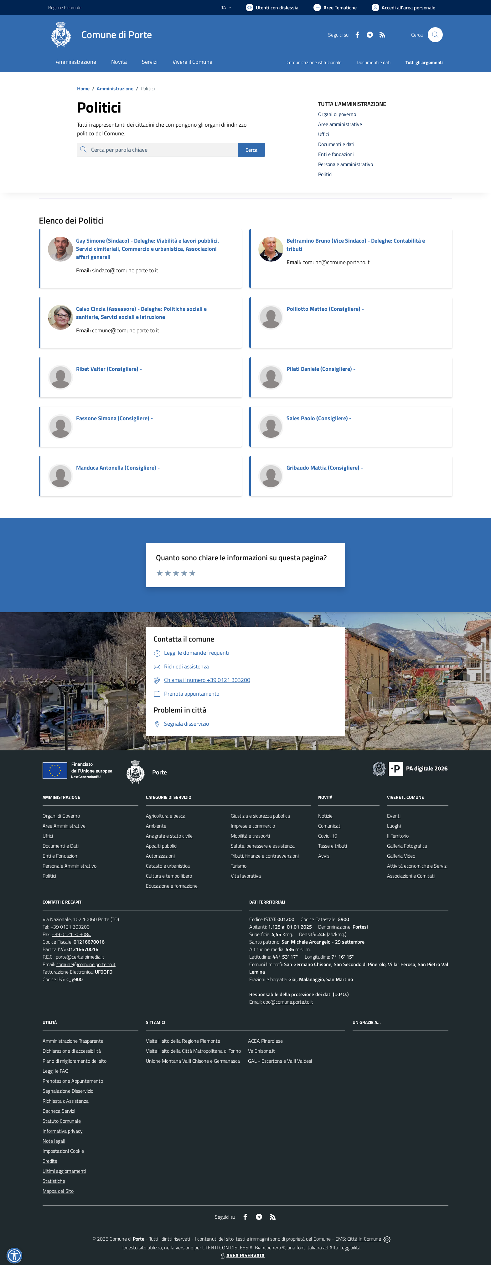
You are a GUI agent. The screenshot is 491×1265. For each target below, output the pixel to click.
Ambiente (156, 825)
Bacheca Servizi (59, 1111)
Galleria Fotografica (407, 845)
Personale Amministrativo (69, 865)
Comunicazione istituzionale (314, 62)
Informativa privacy (63, 1131)
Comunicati (329, 825)
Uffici (48, 835)
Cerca (251, 150)
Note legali (54, 1141)
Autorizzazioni (160, 855)
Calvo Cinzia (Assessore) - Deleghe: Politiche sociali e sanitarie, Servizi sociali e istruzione (141, 313)
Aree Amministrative (64, 825)
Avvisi (324, 855)
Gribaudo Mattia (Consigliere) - (325, 467)
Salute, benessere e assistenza (263, 845)
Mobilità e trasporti (250, 835)
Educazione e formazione (172, 886)
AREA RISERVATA (242, 1255)
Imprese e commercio (253, 825)
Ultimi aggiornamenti (64, 1171)
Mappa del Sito (58, 1191)
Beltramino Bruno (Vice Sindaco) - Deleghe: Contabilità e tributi (356, 244)
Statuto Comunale (62, 1121)
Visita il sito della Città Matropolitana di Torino (193, 1051)
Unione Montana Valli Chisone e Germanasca (193, 1061)
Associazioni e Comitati (411, 875)
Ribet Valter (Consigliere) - (109, 369)
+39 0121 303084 (71, 934)
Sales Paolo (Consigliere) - (319, 418)
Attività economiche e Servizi (417, 865)
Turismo (238, 865)
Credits (50, 1161)
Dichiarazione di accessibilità (72, 1051)
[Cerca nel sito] (435, 34)
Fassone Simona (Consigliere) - (114, 418)
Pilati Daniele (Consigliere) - (321, 369)
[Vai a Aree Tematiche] (335, 7)
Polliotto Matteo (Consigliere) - (325, 309)
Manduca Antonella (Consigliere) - (118, 467)
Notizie (325, 815)
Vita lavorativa (246, 875)
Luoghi (394, 825)
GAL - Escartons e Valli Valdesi (280, 1061)
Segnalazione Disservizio (68, 1091)
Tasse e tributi (332, 845)
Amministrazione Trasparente (73, 1041)
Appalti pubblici (161, 845)
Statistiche (54, 1181)
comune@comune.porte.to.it (86, 964)
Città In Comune (364, 1238)
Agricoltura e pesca (165, 815)
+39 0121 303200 (70, 926)
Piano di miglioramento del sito (74, 1061)
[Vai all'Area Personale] (403, 7)
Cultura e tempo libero (169, 875)
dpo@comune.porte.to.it (288, 1001)
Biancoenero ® (270, 1247)
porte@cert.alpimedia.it (80, 956)
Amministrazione (111, 88)
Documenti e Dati (61, 845)
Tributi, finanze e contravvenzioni (265, 855)
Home (83, 88)
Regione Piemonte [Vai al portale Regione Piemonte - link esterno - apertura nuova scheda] (64, 7)
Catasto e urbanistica (168, 865)
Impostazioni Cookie (63, 1151)
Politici (49, 875)
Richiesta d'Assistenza (66, 1101)
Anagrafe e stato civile (169, 835)
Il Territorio (398, 835)
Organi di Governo (61, 815)
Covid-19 (327, 835)
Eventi (394, 815)
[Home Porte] (100, 35)
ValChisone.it (261, 1051)
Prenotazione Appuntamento (73, 1081)
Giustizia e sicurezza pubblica (260, 815)
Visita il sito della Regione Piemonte (183, 1041)
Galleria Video (401, 855)
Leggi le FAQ (56, 1071)
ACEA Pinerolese (265, 1041)
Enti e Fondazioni (60, 855)
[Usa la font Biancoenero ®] (272, 7)
